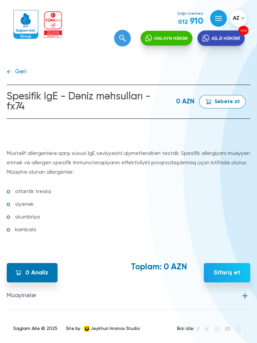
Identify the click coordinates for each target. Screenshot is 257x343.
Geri (20, 72)
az (236, 18)
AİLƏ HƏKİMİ (225, 38)
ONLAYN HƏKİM (171, 38)
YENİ (243, 30)
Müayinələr (21, 295)
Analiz (36, 273)
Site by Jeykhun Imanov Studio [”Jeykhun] (103, 329)
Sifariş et (227, 273)
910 (190, 21)
